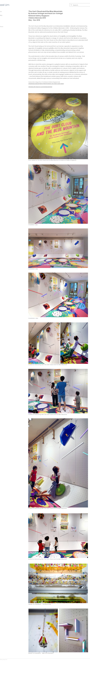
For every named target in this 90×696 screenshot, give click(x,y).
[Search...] (79, 5)
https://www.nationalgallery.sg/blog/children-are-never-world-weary (46, 83)
